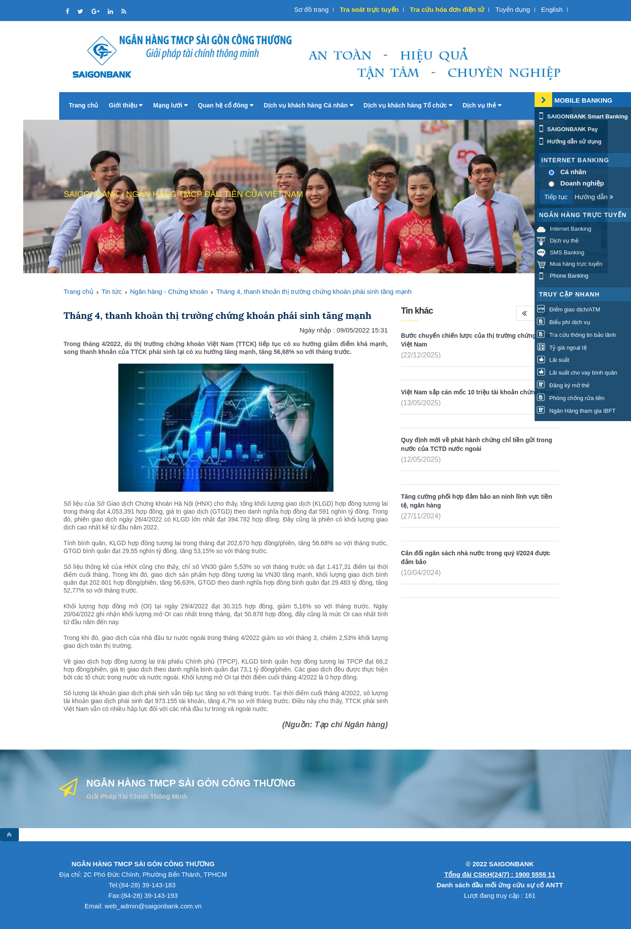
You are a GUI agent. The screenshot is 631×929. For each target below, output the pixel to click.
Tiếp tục (555, 196)
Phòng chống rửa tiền (571, 398)
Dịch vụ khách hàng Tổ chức (408, 105)
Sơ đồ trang (311, 9)
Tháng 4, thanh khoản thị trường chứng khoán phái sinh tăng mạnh (313, 291)
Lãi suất (553, 360)
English (552, 9)
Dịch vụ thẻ (482, 105)
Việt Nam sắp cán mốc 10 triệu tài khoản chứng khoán (479, 392)
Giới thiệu (125, 105)
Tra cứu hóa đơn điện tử (447, 9)
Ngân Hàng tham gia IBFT (576, 410)
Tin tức (112, 291)
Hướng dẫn (593, 196)
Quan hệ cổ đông (225, 105)
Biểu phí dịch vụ (563, 322)
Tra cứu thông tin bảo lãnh (576, 335)
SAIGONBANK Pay (567, 129)
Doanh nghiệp (582, 183)
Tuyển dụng (513, 9)
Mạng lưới (170, 105)
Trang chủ (83, 105)
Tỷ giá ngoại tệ (562, 347)
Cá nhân (573, 171)
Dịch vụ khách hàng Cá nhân (308, 105)
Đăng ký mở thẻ (563, 385)
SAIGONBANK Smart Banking (582, 116)
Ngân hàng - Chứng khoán (169, 291)
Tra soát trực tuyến (369, 9)
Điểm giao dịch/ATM (568, 309)
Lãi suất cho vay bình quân (577, 372)
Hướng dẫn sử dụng (569, 141)
